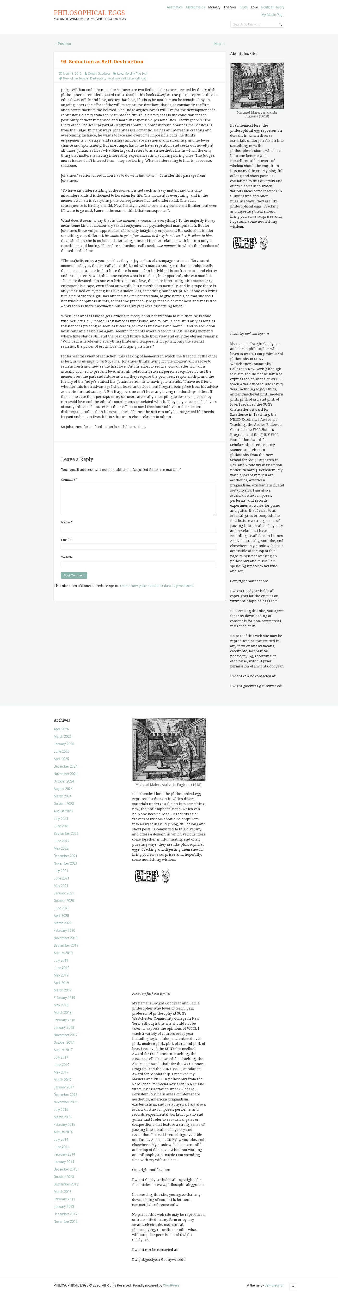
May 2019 (61, 975)
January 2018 (64, 1027)
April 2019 (61, 983)
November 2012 (66, 1221)
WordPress (171, 1285)
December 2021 (66, 856)
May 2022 (61, 848)
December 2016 (66, 1095)
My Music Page (272, 15)
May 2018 (61, 1005)
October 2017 (64, 1042)
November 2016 (66, 1102)
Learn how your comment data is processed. (157, 592)
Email (66, 545)
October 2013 (64, 1177)
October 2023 (64, 804)
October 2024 (64, 781)
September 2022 (66, 833)
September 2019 (66, 945)
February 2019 (64, 998)
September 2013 (66, 1184)
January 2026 (64, 744)
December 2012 (66, 1214)
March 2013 (63, 1192)
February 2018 (64, 1020)
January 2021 (64, 893)
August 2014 (63, 1132)
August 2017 (63, 1050)
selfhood (140, 78)
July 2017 (61, 1057)
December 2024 (66, 766)
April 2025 (61, 759)
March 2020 (63, 923)
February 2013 (64, 1199)
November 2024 (66, 774)
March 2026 (63, 736)
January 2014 (64, 1162)
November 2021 (66, 863)
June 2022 (62, 841)
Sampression (274, 1285)
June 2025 (62, 751)
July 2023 (61, 819)
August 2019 (63, 953)
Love (254, 7)
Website (67, 563)
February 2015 (64, 1124)
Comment (69, 479)
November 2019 (66, 938)
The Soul (229, 7)
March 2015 (63, 1117)
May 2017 (61, 1072)
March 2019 (63, 990)
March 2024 (63, 796)
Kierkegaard (97, 78)
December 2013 (66, 1169)
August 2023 (63, 811)
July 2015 (61, 1110)
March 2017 (63, 1080)
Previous (62, 44)
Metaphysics (195, 7)
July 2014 (61, 1139)
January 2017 (64, 1087)
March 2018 (63, 1013)
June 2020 (62, 908)
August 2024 (63, 789)
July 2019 (61, 960)
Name (66, 528)
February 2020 (64, 930)
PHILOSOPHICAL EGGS (89, 13)
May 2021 (61, 886)
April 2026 (61, 729)
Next (219, 44)
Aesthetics (175, 7)
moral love (113, 78)
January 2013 (64, 1207)
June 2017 (62, 1065)
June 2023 (62, 826)
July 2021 (61, 871)
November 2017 (66, 1035)
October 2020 (64, 901)
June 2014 (62, 1147)
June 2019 (62, 968)
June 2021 (62, 878)
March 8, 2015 (72, 73)
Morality (214, 7)
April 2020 (61, 916)
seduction (127, 78)
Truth (244, 7)
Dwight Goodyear (99, 73)
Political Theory (272, 7)
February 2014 (64, 1154)
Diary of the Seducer (76, 78)
